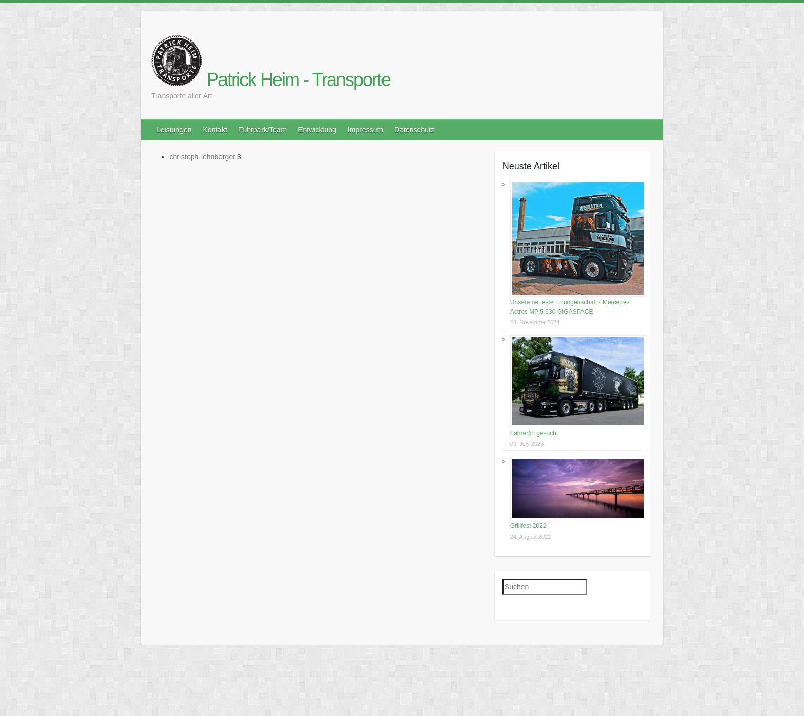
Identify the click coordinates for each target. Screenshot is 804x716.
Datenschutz (414, 130)
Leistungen (174, 130)
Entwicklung (317, 130)
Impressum (365, 130)
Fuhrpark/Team (262, 130)
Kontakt (215, 130)
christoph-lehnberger (202, 157)
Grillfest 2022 (528, 525)
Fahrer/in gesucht (534, 433)
